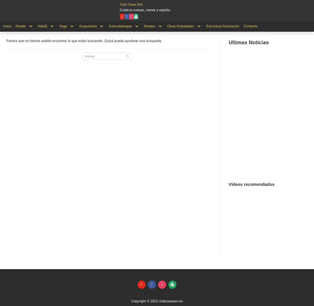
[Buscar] (107, 56)
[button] (235, 221)
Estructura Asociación (222, 26)
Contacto (250, 26)
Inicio (7, 26)
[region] (270, 221)
